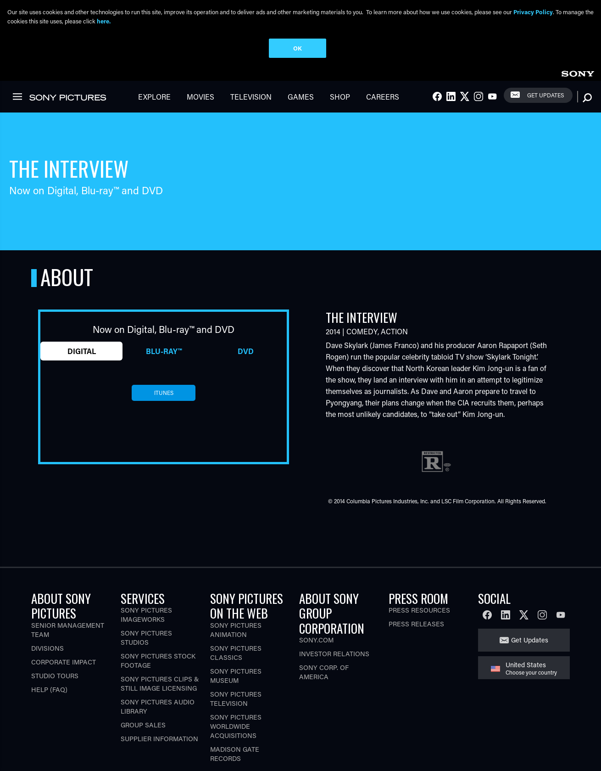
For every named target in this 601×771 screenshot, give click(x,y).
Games (301, 93)
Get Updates (545, 91)
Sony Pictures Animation (236, 626)
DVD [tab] (246, 347)
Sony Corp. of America (324, 668)
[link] (577, 69)
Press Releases (416, 620)
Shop (340, 93)
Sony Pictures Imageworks (146, 611)
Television (251, 93)
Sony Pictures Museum (236, 672)
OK (297, 48)
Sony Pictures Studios (146, 634)
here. (104, 21)
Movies (200, 93)
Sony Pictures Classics (236, 649)
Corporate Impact (63, 658)
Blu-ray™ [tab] (164, 347)
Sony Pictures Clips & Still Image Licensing (160, 680)
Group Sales (143, 721)
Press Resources (419, 606)
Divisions (47, 644)
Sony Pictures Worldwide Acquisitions (236, 722)
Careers (382, 93)
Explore (154, 93)
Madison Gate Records (234, 750)
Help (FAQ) (49, 685)
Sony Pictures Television (236, 695)
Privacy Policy (533, 12)
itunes (163, 389)
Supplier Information (159, 735)
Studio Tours (54, 672)
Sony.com (316, 636)
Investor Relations (334, 650)
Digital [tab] (81, 347)
